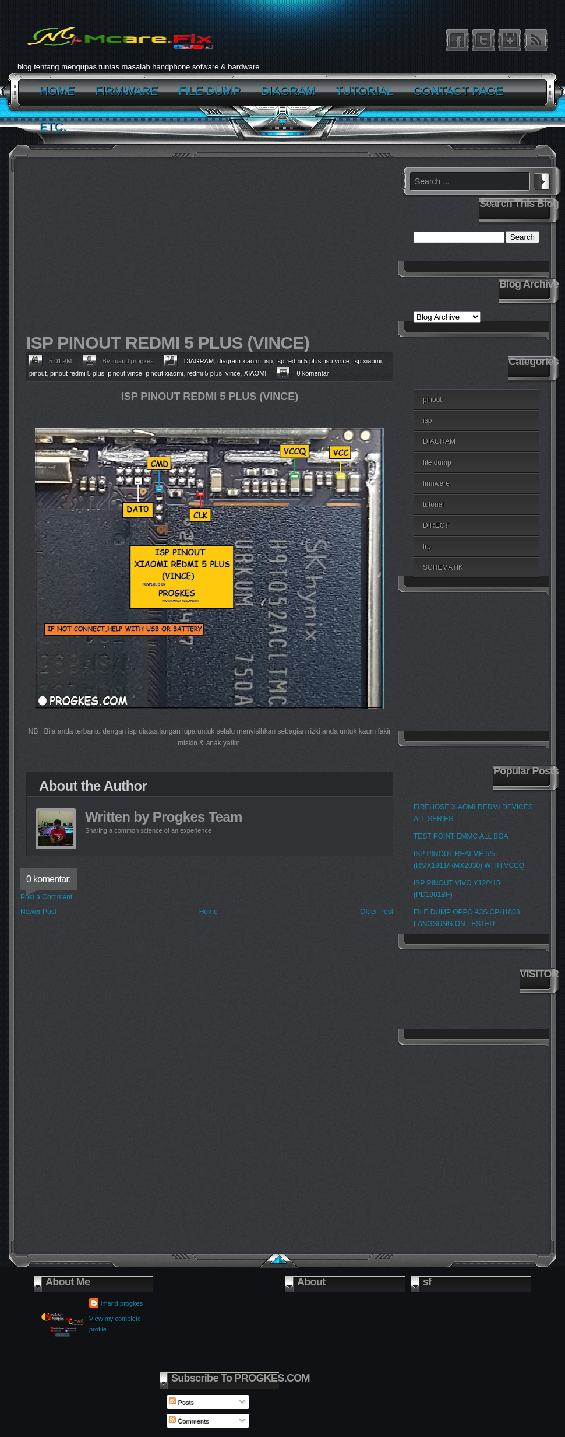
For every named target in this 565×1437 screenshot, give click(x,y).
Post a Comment (46, 897)
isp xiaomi (367, 361)
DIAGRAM (199, 361)
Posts (181, 1402)
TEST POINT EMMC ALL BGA (461, 836)
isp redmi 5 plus (298, 361)
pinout (38, 373)
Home (208, 911)
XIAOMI (255, 373)
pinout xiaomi (164, 373)
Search (542, 180)
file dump (437, 462)
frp (427, 546)
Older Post (376, 911)
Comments (189, 1420)
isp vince (336, 361)
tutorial (433, 504)
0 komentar (312, 373)
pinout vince (125, 373)
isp (268, 361)
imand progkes (122, 1303)
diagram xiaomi (239, 361)
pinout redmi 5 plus (77, 373)
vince (233, 373)
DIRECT (436, 525)
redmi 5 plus (204, 373)
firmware (436, 483)
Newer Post (38, 911)
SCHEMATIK (443, 567)
